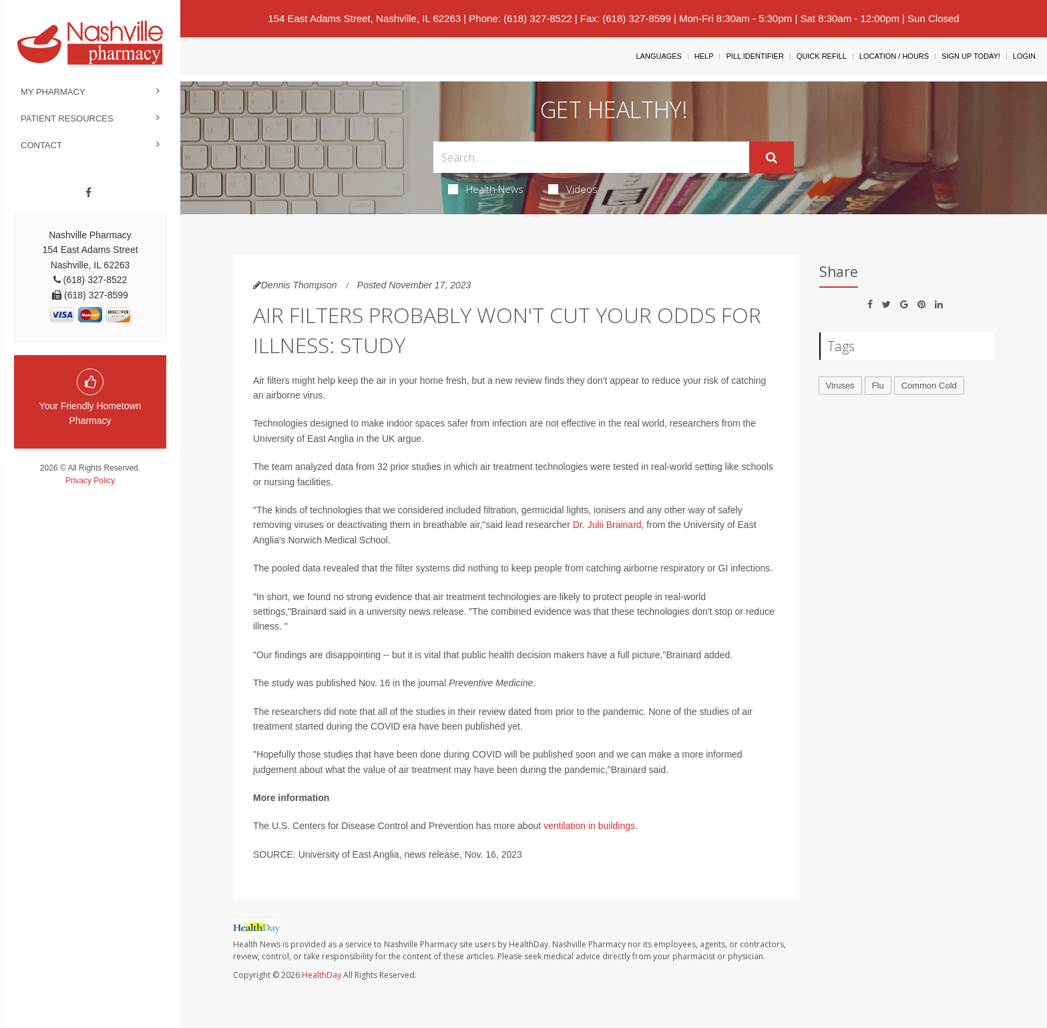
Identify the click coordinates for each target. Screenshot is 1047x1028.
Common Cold (929, 385)
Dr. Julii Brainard (607, 524)
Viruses (840, 385)
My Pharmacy (53, 92)
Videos (573, 189)
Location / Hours (894, 56)
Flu (878, 385)
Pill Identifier (754, 56)
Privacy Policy (90, 480)
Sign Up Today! (970, 56)
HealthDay (321, 975)
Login (1024, 56)
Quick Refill (822, 56)
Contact (41, 145)
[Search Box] (591, 157)
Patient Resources (67, 118)
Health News (486, 189)
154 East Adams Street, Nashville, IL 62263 (364, 18)
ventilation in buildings (589, 825)
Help (704, 56)
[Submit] (771, 158)
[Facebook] (88, 193)
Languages (658, 56)
